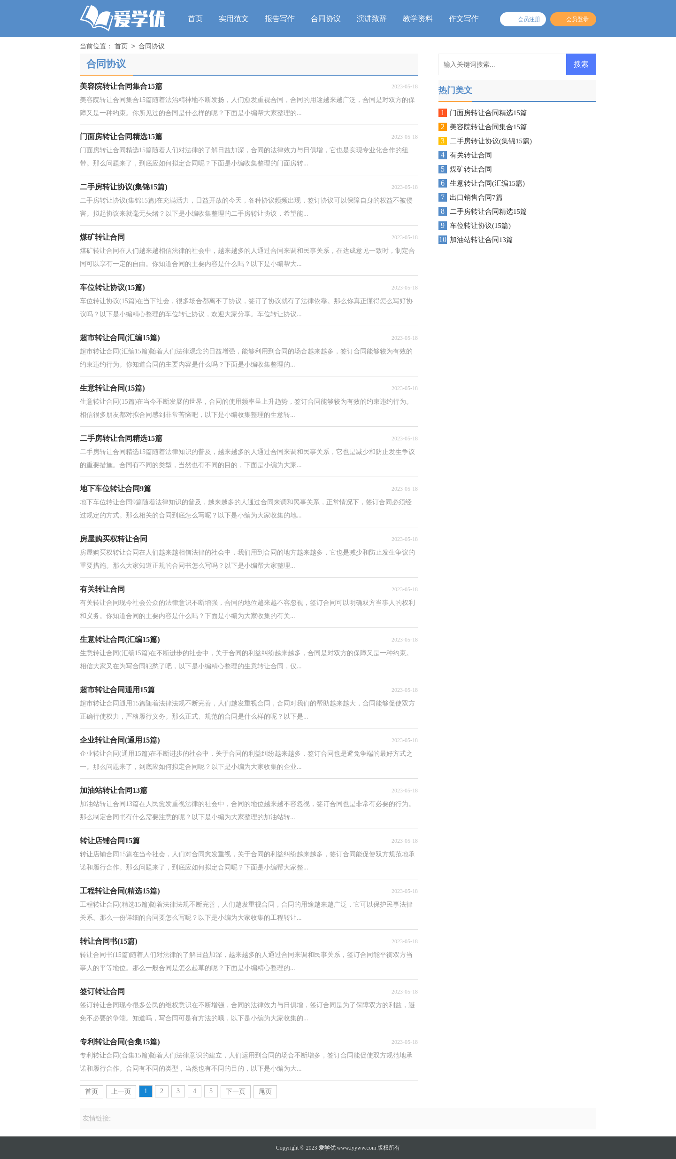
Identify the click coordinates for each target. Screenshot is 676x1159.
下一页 (236, 1091)
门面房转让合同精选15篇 (488, 113)
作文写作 (464, 19)
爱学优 (327, 1147)
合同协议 (326, 19)
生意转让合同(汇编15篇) (487, 183)
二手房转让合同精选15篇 (488, 211)
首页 (195, 19)
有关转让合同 (471, 155)
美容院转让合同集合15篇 (488, 127)
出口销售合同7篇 (476, 197)
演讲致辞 (372, 19)
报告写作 (280, 19)
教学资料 (418, 19)
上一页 (121, 1091)
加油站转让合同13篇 (481, 239)
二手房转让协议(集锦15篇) (491, 141)
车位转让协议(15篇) (480, 225)
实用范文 (234, 19)
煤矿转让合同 (471, 169)
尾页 (265, 1091)
